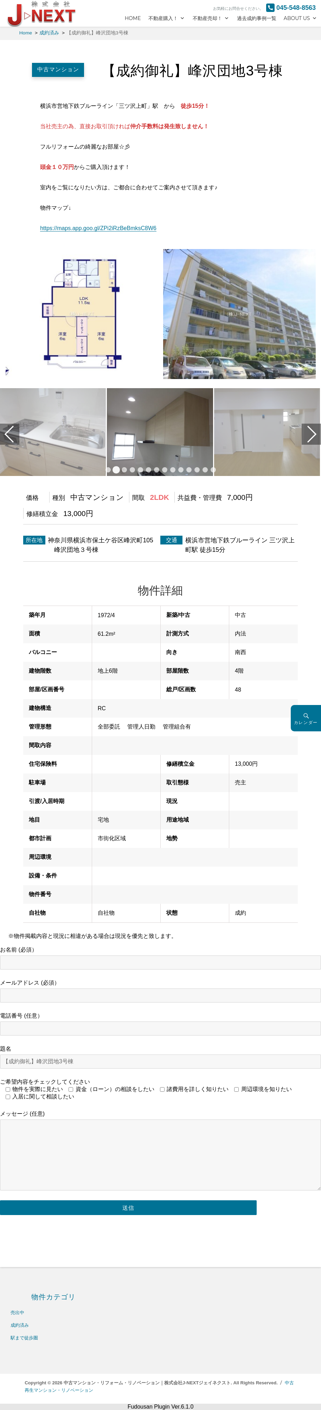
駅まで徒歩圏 (24, 1337)
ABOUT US (297, 18)
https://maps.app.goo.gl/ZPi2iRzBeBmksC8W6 (98, 228)
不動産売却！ (207, 18)
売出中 (17, 1312)
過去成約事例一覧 (256, 18)
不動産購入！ (163, 18)
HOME (133, 18)
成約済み (20, 1325)
